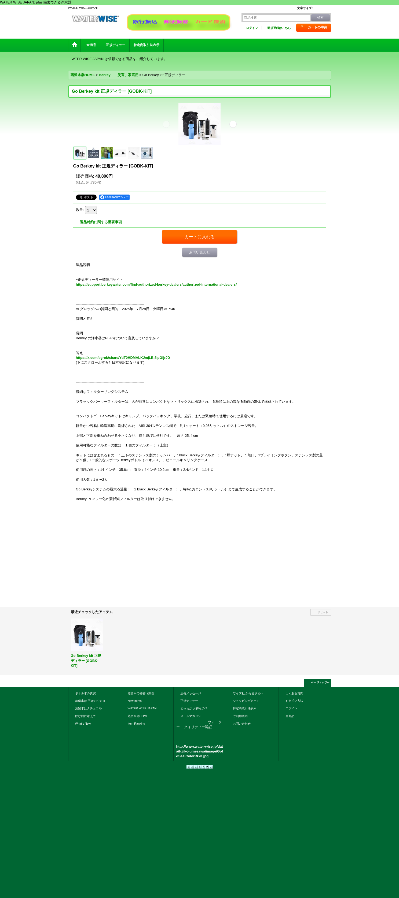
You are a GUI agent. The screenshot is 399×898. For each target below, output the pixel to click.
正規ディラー (189, 700)
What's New (83, 723)
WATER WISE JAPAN (142, 708)
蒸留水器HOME (138, 716)
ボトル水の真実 (85, 693)
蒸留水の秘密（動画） (142, 693)
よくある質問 (294, 693)
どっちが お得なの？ (194, 708)
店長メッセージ (190, 693)
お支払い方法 (294, 700)
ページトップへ (320, 682)
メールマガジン (190, 716)
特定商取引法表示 (245, 708)
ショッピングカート (246, 700)
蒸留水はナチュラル (88, 708)
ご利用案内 (240, 716)
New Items (135, 700)
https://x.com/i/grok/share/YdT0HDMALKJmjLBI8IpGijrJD (123, 358)
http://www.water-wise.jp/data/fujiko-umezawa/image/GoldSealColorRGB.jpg (199, 751)
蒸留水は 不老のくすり (90, 700)
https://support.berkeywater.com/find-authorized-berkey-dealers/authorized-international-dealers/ (156, 284)
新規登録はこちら (279, 27)
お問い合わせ (199, 252)
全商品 (291, 716)
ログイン (252, 27)
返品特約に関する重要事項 (101, 222)
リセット (322, 612)
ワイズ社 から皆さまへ (248, 693)
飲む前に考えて (85, 716)
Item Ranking (136, 723)
